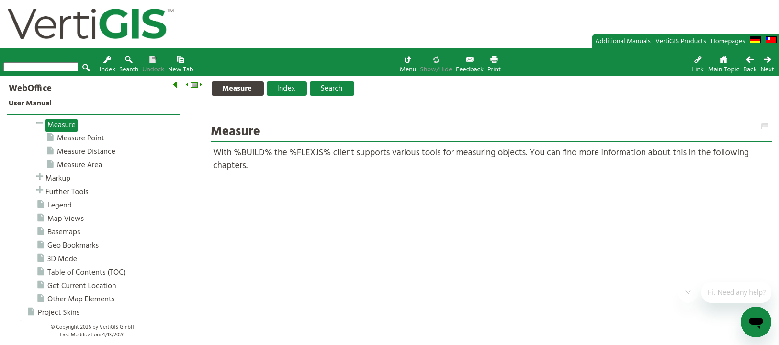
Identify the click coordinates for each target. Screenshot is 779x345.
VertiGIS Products (680, 41)
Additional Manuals (623, 41)
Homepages (728, 41)
